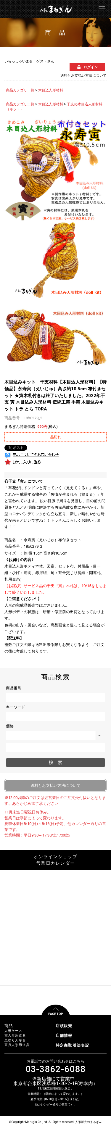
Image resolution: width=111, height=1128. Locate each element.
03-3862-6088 (55, 1069)
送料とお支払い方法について (83, 75)
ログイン (90, 67)
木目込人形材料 (50, 90)
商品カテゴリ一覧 (20, 90)
